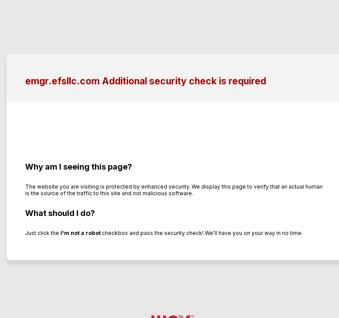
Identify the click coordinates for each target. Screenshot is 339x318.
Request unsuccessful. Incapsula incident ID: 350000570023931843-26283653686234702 (169, 159)
